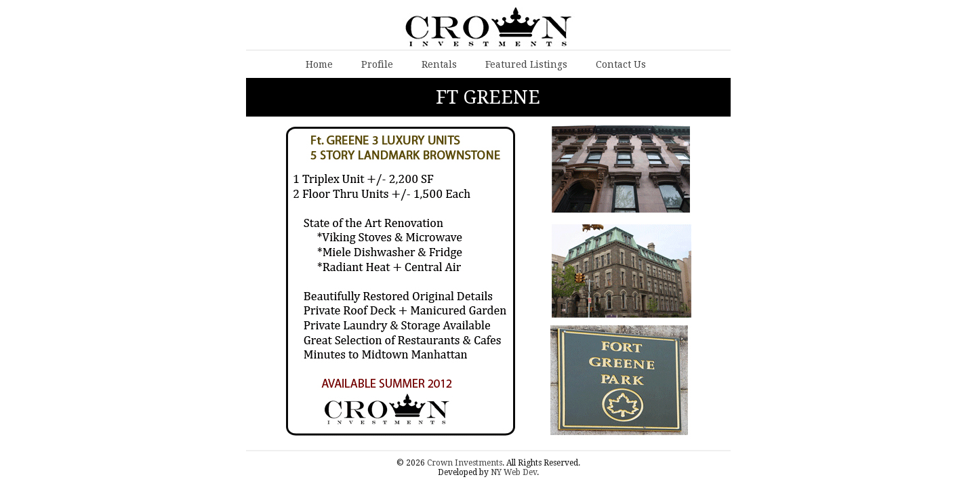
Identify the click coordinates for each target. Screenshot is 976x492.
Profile (377, 64)
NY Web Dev (514, 472)
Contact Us (621, 64)
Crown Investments (464, 463)
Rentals (439, 64)
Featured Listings (526, 64)
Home (319, 64)
